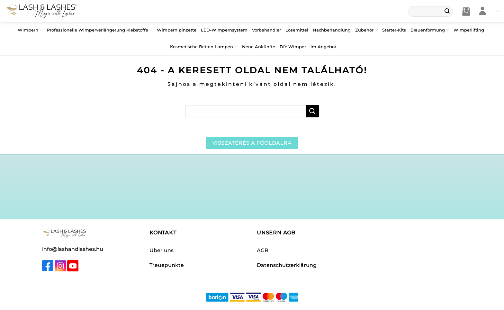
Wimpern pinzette (176, 30)
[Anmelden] (483, 11)
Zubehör (366, 30)
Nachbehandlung (332, 30)
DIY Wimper (293, 46)
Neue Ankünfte (258, 46)
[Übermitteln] (447, 11)
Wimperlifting (469, 30)
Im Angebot (323, 46)
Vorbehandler (266, 30)
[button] (466, 11)
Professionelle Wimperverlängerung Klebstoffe (99, 30)
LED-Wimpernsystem (224, 30)
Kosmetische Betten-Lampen (203, 47)
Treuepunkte (166, 265)
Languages (497, 11)
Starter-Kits (394, 30)
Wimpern (30, 30)
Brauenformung (429, 30)
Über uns (161, 250)
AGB (262, 250)
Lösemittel (296, 30)
